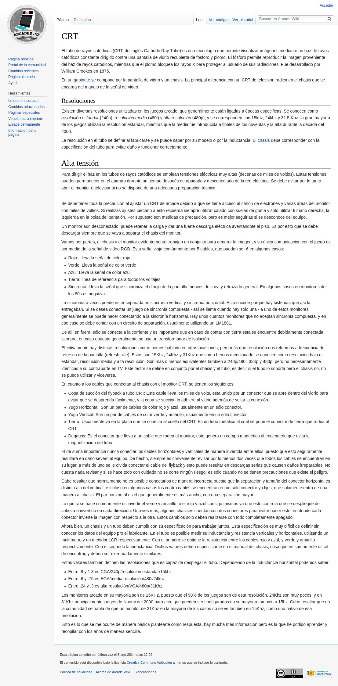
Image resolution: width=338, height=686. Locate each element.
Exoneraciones (144, 672)
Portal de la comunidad (27, 65)
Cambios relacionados (26, 107)
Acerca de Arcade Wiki (113, 672)
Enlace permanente (24, 124)
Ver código (218, 19)
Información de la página (22, 132)
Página (62, 19)
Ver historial (242, 19)
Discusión (82, 19)
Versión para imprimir (25, 119)
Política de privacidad (76, 672)
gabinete (82, 79)
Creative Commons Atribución (149, 662)
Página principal (21, 59)
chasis (176, 79)
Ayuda (13, 83)
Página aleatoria (21, 77)
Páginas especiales (24, 112)
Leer (200, 19)
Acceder (326, 5)
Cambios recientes (23, 71)
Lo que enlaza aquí (23, 101)
